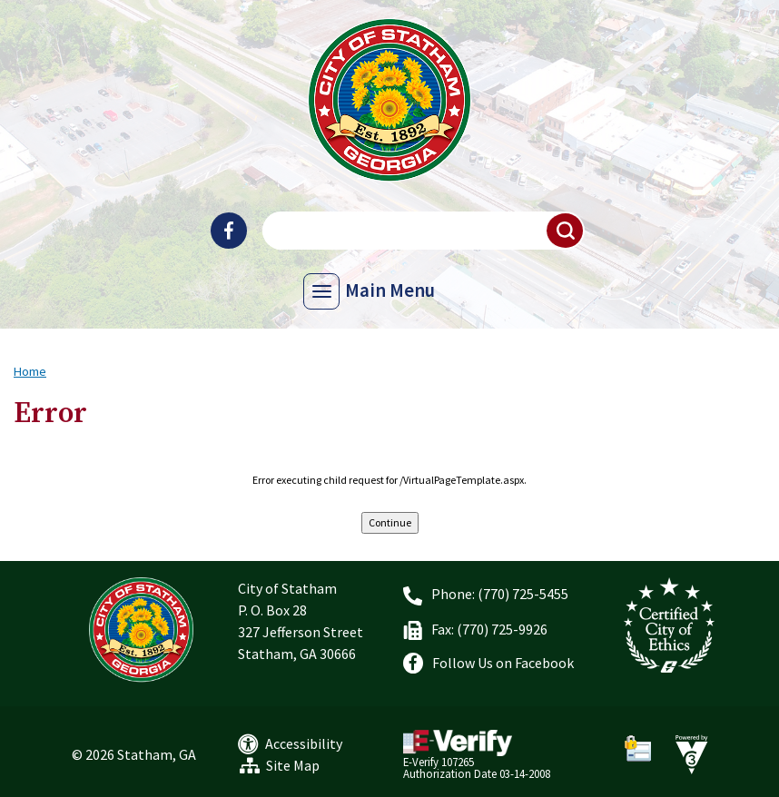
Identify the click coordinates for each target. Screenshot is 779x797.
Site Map (293, 765)
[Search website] (421, 231)
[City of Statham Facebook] (229, 230)
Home (30, 371)
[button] (566, 231)
